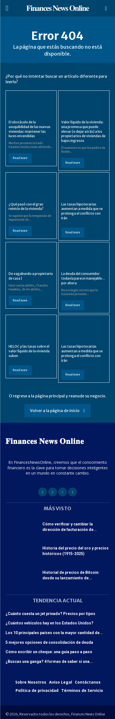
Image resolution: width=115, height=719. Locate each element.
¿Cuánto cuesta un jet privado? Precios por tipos (50, 613)
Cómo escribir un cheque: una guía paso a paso (49, 652)
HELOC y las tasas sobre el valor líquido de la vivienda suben (29, 351)
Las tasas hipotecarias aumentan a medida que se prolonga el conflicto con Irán (82, 211)
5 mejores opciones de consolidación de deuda (49, 642)
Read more (20, 158)
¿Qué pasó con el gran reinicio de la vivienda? (26, 206)
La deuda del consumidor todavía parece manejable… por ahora (83, 278)
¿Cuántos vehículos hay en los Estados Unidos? (49, 623)
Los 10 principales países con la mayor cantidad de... (54, 633)
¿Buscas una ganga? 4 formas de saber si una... (49, 661)
